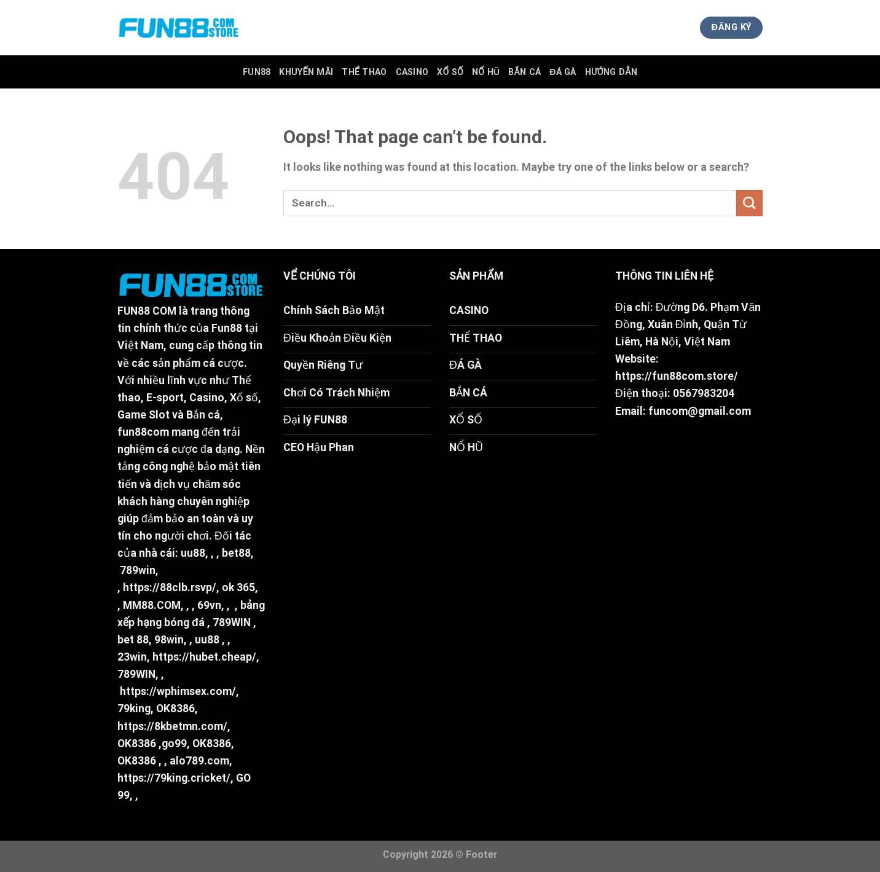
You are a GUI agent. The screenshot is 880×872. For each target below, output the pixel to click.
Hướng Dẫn (611, 72)
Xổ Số (450, 72)
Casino (412, 72)
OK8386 (175, 708)
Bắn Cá (524, 72)
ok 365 (238, 587)
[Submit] (749, 203)
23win (132, 657)
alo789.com (199, 761)
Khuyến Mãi (306, 72)
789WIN (232, 622)
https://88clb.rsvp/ (169, 587)
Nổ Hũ (486, 72)
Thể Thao (364, 72)
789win (137, 570)
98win (169, 640)
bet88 (236, 553)
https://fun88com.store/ (676, 376)
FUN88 (256, 72)
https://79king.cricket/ (173, 778)
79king (134, 708)
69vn (209, 605)
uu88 (193, 553)
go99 (174, 743)
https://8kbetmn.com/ (172, 726)
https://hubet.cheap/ (204, 657)
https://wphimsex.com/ (178, 691)
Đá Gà (562, 72)
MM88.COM (152, 605)
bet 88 (133, 640)
